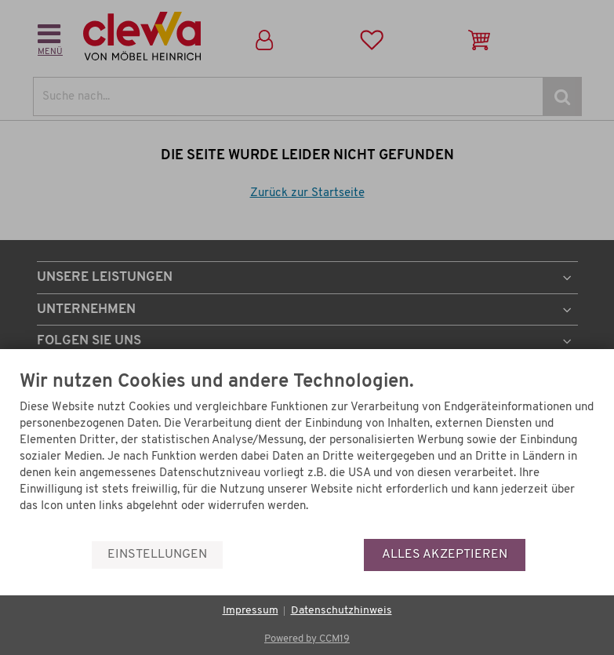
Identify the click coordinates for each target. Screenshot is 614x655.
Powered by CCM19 (307, 639)
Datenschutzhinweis (341, 611)
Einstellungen (157, 554)
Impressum (250, 611)
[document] (307, 455)
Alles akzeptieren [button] (444, 554)
